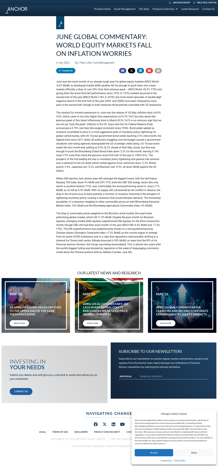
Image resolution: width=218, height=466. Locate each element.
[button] (122, 70)
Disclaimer (81, 431)
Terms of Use (60, 431)
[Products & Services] (165, 9)
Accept (154, 452)
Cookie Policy (166, 460)
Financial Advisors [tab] (151, 376)
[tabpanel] (163, 382)
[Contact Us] (208, 9)
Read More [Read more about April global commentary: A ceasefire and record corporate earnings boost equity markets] (165, 323)
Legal (42, 431)
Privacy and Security (107, 431)
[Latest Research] (190, 9)
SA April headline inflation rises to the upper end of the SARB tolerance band (35, 310)
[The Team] (144, 9)
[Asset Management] (124, 9)
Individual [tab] (126, 376)
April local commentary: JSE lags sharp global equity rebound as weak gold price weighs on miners (105, 309)
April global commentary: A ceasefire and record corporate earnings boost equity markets (182, 310)
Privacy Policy (180, 460)
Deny (194, 452)
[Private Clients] (102, 9)
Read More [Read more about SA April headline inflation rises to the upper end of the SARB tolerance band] (19, 323)
